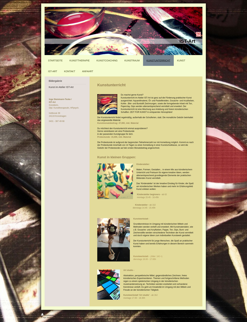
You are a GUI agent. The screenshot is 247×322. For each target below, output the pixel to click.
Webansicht (201, 317)
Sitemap (59, 315)
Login (204, 314)
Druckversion (48, 315)
